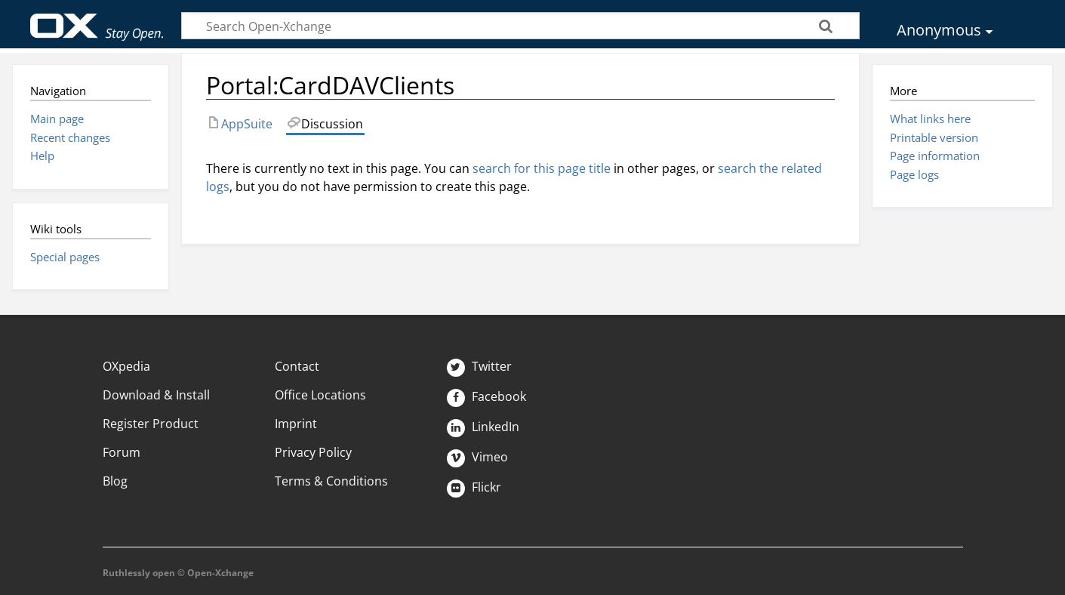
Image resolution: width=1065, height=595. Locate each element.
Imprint (296, 423)
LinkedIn (483, 426)
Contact (297, 366)
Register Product (151, 423)
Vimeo (477, 457)
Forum (121, 452)
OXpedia (126, 366)
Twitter (479, 366)
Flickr (474, 487)
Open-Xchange (97, 20)
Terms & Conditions (331, 481)
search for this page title (541, 168)
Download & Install (156, 395)
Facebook (486, 396)
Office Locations (320, 395)
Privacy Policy (313, 452)
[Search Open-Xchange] (520, 26)
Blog (115, 481)
